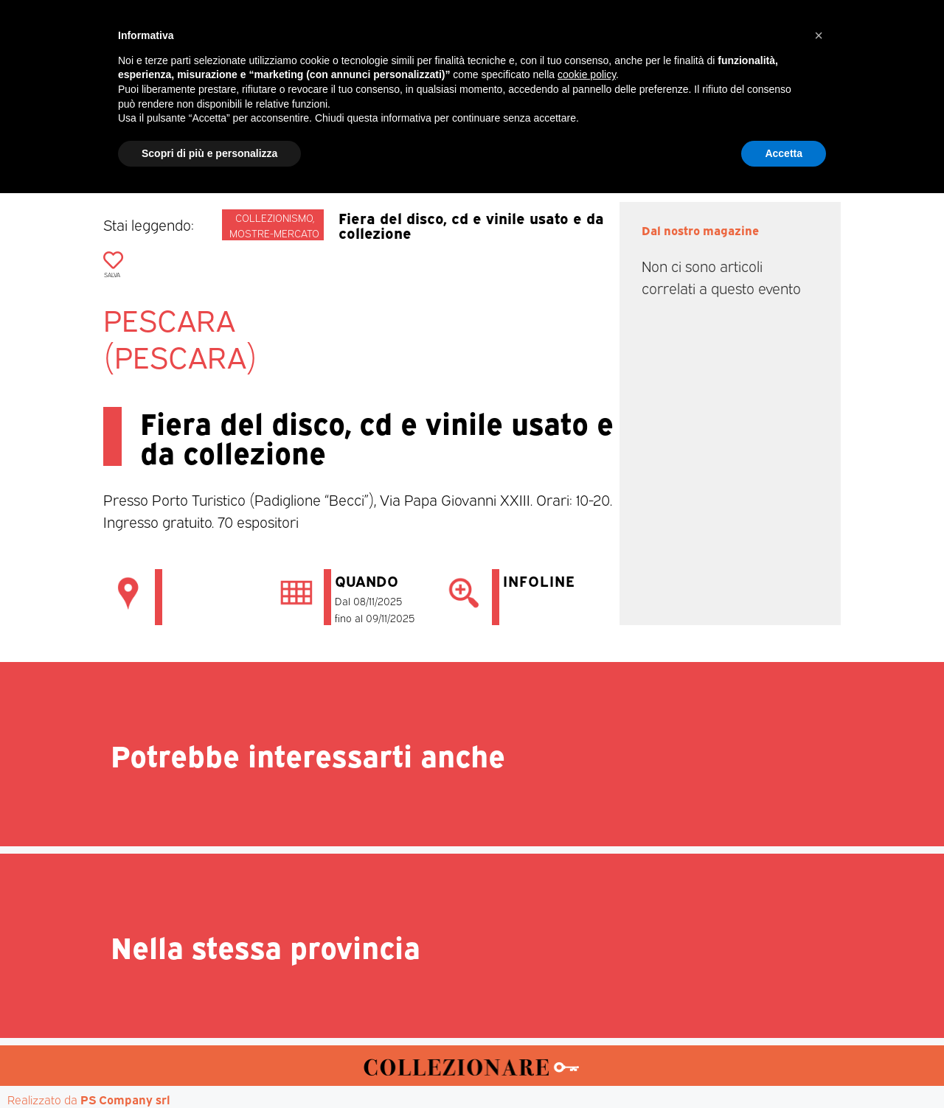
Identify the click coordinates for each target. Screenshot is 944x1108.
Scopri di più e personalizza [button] (209, 1067)
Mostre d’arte (556, 140)
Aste (635, 140)
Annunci (764, 140)
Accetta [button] (783, 1067)
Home (180, 140)
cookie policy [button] (587, 989)
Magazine (252, 140)
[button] (818, 950)
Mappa (693, 140)
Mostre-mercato (274, 233)
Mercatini (336, 140)
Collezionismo (274, 217)
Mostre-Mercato (440, 140)
